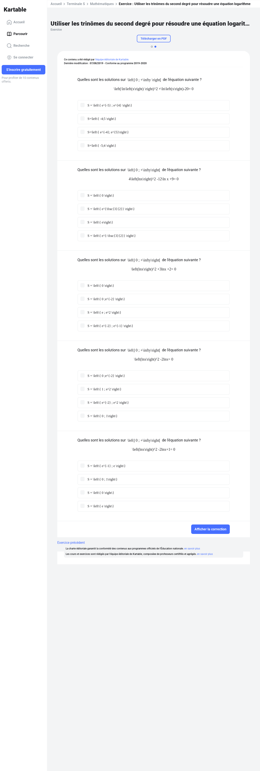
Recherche (18, 45)
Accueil (16, 22)
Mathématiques (102, 4)
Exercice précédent (71, 543)
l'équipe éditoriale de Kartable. (112, 59)
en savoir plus (192, 548)
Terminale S (76, 4)
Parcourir (17, 33)
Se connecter (20, 57)
